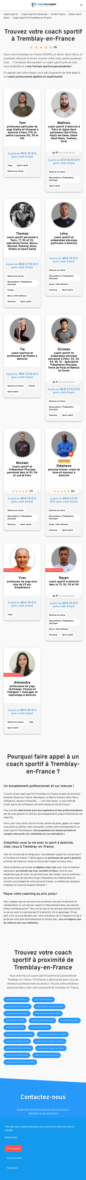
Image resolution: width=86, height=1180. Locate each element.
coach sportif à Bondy (15, 1027)
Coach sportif (11, 14)
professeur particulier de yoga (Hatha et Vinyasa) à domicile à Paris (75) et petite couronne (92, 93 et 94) (22, 130)
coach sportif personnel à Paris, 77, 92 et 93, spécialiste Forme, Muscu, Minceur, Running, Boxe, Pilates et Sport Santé (22, 241)
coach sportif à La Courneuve (46, 1055)
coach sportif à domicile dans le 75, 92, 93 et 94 (63, 581)
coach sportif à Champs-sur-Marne (49, 1041)
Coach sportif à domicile (34, 14)
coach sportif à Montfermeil (17, 1013)
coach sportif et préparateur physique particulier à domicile (63, 238)
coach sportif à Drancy (39, 1027)
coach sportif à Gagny (69, 1020)
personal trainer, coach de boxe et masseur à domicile (63, 470)
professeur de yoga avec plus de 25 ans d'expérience (22, 582)
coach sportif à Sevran (43, 1000)
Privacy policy (11, 1137)
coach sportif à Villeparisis (16, 1000)
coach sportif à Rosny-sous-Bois (19, 1034)
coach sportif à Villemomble (42, 1020)
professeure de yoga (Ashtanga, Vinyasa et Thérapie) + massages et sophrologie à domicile (22, 689)
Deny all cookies (14, 1158)
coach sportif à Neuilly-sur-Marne (52, 1034)
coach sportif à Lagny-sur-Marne (51, 1048)
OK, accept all (13, 1148)
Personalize (12, 1168)
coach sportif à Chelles (15, 1020)
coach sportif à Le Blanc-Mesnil (47, 1013)
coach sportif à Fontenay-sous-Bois (20, 1062)
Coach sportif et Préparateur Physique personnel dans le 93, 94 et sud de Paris (22, 469)
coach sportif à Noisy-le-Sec (17, 1041)
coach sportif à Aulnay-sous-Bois (49, 1006)
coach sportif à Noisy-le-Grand (18, 1048)
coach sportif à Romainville (17, 1055)
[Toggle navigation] (5, 5)
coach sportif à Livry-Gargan (17, 1006)
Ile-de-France (58, 14)
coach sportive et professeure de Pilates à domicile (22, 354)
